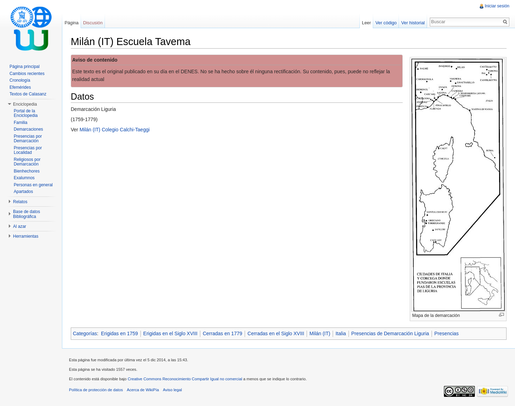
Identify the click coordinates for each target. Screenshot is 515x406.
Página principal (24, 66)
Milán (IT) (319, 333)
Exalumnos (24, 177)
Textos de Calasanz (28, 94)
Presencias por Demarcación (28, 139)
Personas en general (33, 184)
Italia (340, 333)
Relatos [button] (20, 201)
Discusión (92, 22)
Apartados (23, 191)
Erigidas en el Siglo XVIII (170, 333)
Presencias (446, 333)
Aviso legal (172, 390)
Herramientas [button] (25, 236)
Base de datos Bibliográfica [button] (26, 214)
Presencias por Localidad (28, 150)
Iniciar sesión (497, 6)
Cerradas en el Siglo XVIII (275, 333)
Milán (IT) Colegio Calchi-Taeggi (115, 129)
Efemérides (20, 87)
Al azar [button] (19, 226)
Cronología (20, 80)
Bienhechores (26, 171)
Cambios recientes (27, 73)
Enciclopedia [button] (25, 104)
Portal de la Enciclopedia (26, 113)
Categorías (85, 333)
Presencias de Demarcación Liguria (390, 333)
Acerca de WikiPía (143, 390)
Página (71, 22)
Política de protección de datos (96, 390)
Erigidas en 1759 (119, 333)
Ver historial (413, 22)
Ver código (385, 22)
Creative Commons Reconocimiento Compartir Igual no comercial (185, 379)
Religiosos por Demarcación (27, 162)
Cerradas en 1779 (222, 333)
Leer (366, 22)
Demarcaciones (28, 129)
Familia (20, 122)
